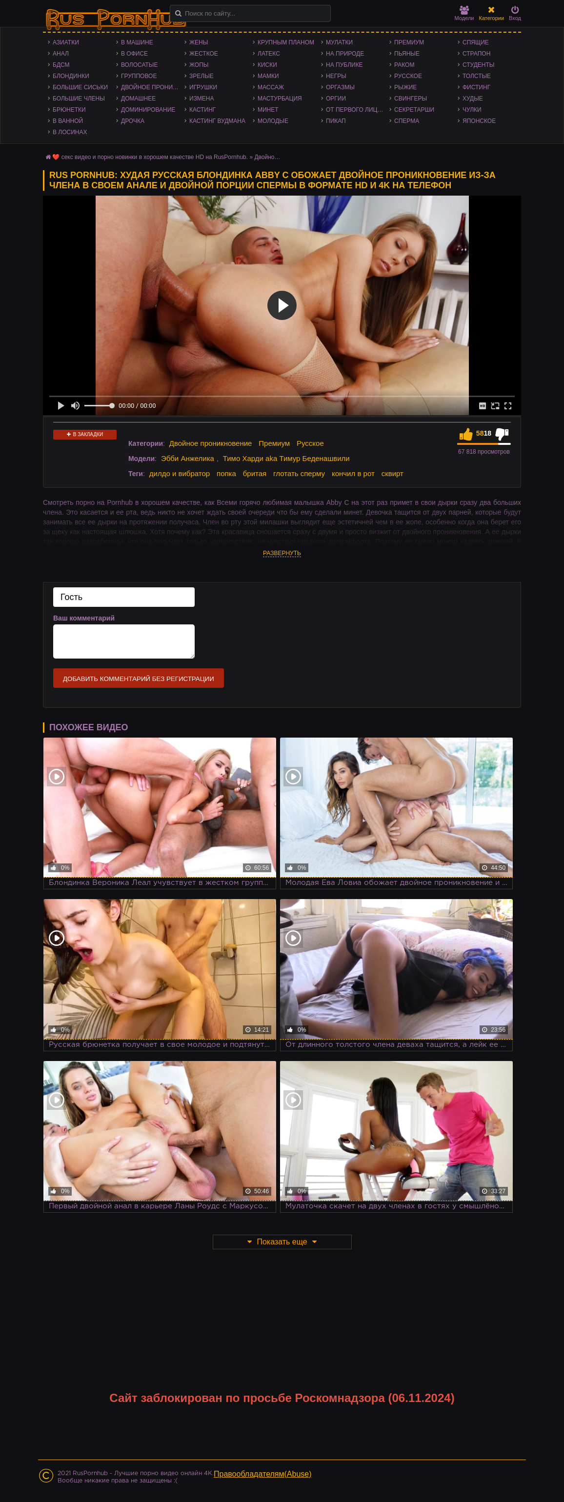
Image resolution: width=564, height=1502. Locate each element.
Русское (408, 76)
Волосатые (139, 64)
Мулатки (339, 42)
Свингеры (410, 98)
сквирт (392, 473)
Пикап (336, 121)
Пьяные (407, 53)
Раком (404, 64)
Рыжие (405, 87)
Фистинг (476, 87)
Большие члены (79, 98)
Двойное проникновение (152, 87)
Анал (61, 53)
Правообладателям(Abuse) (263, 1474)
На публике (344, 64)
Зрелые (201, 76)
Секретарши (414, 109)
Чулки (472, 109)
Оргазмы (340, 87)
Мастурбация (280, 98)
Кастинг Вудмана (217, 121)
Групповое (139, 76)
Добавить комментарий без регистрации (138, 678)
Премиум (409, 42)
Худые (473, 98)
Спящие (476, 42)
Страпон (476, 53)
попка (226, 473)
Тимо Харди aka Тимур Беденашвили (286, 458)
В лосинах (70, 132)
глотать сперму (299, 473)
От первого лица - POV (357, 109)
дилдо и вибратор (179, 473)
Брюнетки (69, 109)
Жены (198, 42)
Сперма (406, 121)
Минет (268, 109)
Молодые (273, 121)
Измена (201, 98)
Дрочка (132, 121)
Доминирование (148, 109)
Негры (336, 76)
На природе (345, 53)
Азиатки (66, 42)
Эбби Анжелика (187, 458)
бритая (254, 473)
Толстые (477, 76)
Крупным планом (286, 42)
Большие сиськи (80, 87)
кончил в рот (353, 473)
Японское (479, 121)
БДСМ (61, 64)
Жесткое (203, 53)
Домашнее (138, 98)
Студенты (478, 64)
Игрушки (203, 87)
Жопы (198, 64)
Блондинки (71, 76)
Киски (267, 64)
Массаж (271, 87)
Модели (464, 13)
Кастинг (202, 109)
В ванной (68, 121)
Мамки (268, 76)
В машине (137, 42)
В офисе (134, 53)
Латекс (269, 53)
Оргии (336, 98)
